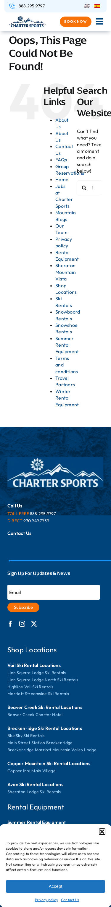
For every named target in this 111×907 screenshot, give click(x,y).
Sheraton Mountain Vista (65, 272)
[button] (102, 832)
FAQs (61, 160)
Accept (55, 886)
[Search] (84, 187)
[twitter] (34, 624)
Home (61, 179)
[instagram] (22, 624)
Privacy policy (46, 900)
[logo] (27, 18)
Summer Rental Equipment (67, 345)
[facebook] (10, 624)
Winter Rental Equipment (67, 398)
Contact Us (70, 900)
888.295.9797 (32, 6)
